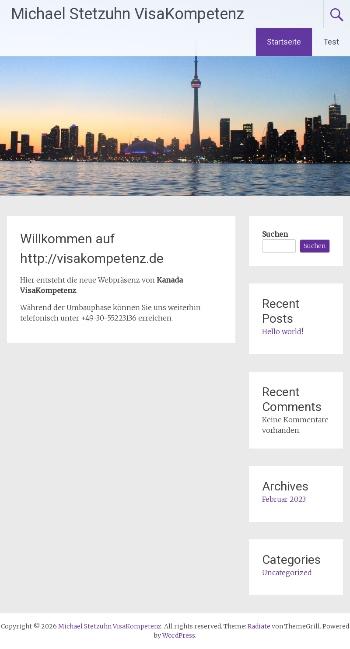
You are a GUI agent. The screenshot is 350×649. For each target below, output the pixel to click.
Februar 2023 (284, 499)
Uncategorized (287, 572)
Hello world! (282, 331)
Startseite (284, 41)
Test (331, 41)
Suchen (275, 234)
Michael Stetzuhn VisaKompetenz (127, 14)
